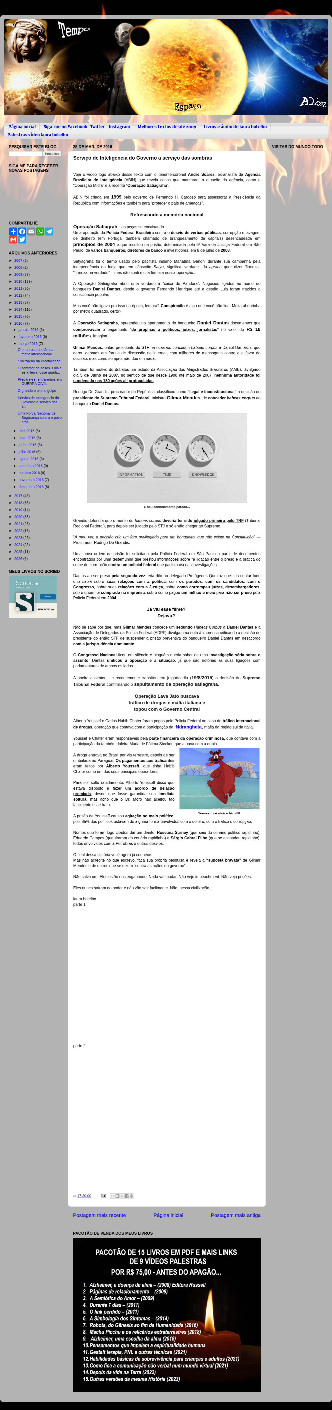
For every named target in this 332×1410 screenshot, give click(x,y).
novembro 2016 (32, 480)
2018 (18, 503)
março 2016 (29, 344)
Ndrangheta (189, 726)
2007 (18, 260)
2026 (18, 559)
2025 (18, 552)
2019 (18, 510)
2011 (18, 288)
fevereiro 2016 (31, 337)
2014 (18, 309)
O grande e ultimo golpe (37, 391)
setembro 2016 (31, 466)
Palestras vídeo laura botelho (38, 135)
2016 (18, 323)
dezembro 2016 (32, 487)
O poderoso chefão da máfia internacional (35, 352)
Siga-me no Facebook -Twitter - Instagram (87, 127)
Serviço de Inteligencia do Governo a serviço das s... (38, 402)
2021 (18, 524)
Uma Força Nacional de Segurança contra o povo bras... (40, 417)
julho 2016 (27, 452)
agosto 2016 (29, 459)
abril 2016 (27, 431)
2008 (18, 267)
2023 (18, 538)
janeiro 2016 (29, 330)
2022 (18, 531)
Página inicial (22, 127)
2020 (18, 517)
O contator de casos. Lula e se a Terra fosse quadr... (40, 370)
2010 (18, 281)
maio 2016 (27, 438)
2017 (18, 496)
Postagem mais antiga (236, 1215)
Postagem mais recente (99, 1215)
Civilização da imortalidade (39, 361)
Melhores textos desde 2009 (167, 127)
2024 (18, 545)
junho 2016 (28, 445)
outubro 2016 (30, 473)
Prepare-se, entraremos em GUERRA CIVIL (40, 381)
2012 (18, 295)
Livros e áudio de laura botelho (235, 127)
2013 (18, 302)
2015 (18, 316)
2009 (18, 274)
